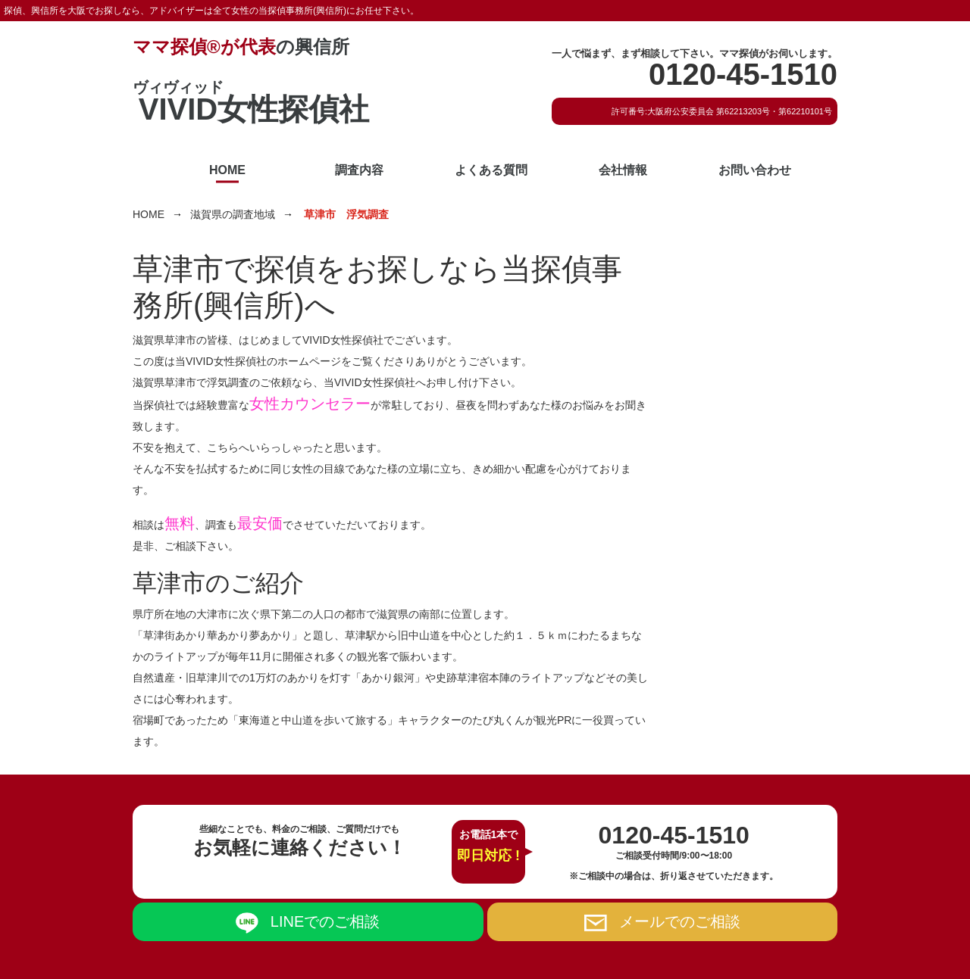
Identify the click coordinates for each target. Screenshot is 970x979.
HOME (227, 170)
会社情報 (623, 170)
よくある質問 (491, 170)
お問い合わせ (754, 170)
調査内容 (359, 170)
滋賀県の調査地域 (232, 214)
